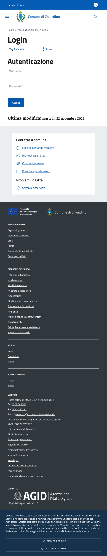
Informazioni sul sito (28, 30)
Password (16, 86)
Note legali (13, 460)
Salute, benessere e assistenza (24, 327)
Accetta (53, 549)
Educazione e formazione (21, 306)
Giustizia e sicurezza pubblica (22, 301)
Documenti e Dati (17, 256)
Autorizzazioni (15, 296)
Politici (11, 246)
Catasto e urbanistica (19, 275)
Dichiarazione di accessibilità (22, 465)
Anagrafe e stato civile (19, 291)
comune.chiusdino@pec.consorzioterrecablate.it (37, 419)
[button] (16, 5)
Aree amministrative (18, 235)
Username (16, 70)
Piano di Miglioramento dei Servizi (25, 476)
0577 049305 (19, 404)
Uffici (10, 241)
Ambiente (13, 312)
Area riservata (15, 471)
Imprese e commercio (19, 332)
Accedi (16, 102)
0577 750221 (19, 409)
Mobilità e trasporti (17, 285)
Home (11, 30)
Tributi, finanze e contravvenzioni (25, 317)
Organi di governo (17, 230)
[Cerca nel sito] (95, 17)
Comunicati (13, 356)
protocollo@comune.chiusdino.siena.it (35, 414)
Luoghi (11, 380)
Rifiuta (53, 541)
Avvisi (11, 361)
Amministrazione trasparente (23, 450)
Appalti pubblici (15, 322)
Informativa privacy (18, 455)
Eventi (11, 385)
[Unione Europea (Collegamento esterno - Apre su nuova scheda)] (23, 212)
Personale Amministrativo (21, 251)
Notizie (11, 351)
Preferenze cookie (15, 531)
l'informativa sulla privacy (75, 531)
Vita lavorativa (15, 280)
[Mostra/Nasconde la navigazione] (7, 16)
